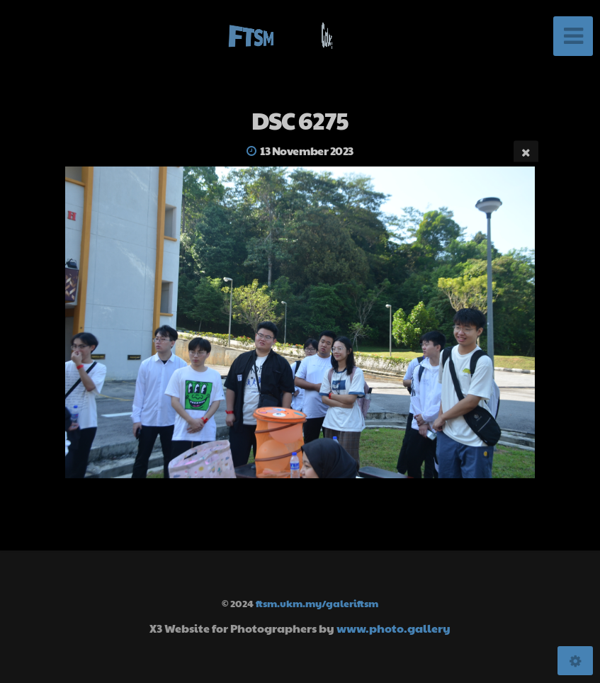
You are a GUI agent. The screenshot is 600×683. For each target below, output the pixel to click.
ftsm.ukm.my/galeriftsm (317, 603)
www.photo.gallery (393, 628)
